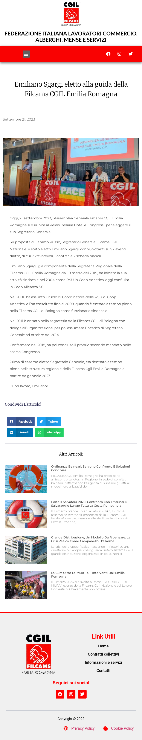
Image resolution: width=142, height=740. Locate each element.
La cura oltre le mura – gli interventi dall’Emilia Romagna (88, 574)
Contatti (103, 670)
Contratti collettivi (103, 654)
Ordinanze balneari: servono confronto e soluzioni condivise (90, 468)
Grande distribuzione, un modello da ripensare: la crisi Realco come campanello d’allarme (90, 539)
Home (103, 646)
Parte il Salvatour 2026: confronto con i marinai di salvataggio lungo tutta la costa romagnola (89, 504)
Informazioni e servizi (103, 662)
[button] (26, 54)
